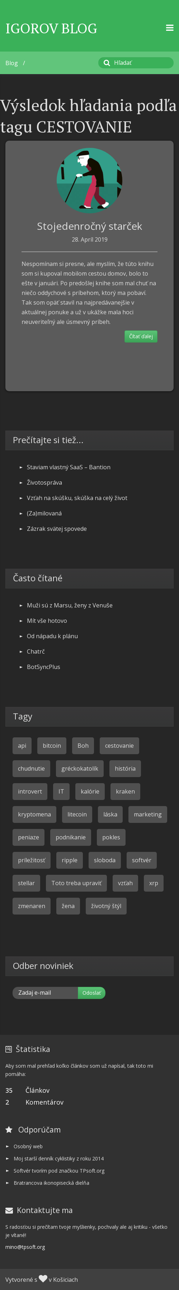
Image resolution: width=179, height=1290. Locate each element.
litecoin (77, 814)
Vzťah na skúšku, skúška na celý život (77, 498)
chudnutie (31, 768)
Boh (83, 746)
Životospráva (44, 482)
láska (110, 814)
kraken (125, 791)
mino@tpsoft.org (25, 1246)
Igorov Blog (51, 28)
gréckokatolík (79, 768)
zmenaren (31, 906)
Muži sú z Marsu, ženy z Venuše (70, 605)
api (22, 746)
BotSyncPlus (43, 667)
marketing (148, 814)
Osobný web (28, 1146)
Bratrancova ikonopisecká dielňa (51, 1182)
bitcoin (52, 746)
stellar (26, 883)
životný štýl (106, 906)
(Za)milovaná (44, 513)
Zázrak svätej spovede (57, 529)
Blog (11, 63)
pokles (111, 837)
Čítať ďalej (141, 336)
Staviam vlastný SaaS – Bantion (68, 467)
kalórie (90, 791)
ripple (69, 860)
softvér (141, 860)
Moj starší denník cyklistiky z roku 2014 (59, 1158)
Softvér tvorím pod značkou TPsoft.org (59, 1170)
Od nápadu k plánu (52, 636)
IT (61, 791)
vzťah (125, 883)
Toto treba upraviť (76, 883)
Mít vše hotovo (47, 621)
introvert (30, 791)
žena (68, 906)
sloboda (105, 860)
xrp (153, 883)
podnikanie (71, 837)
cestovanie (119, 746)
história (125, 768)
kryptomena (34, 814)
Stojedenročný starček (89, 226)
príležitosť (31, 860)
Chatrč (36, 651)
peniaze (28, 837)
